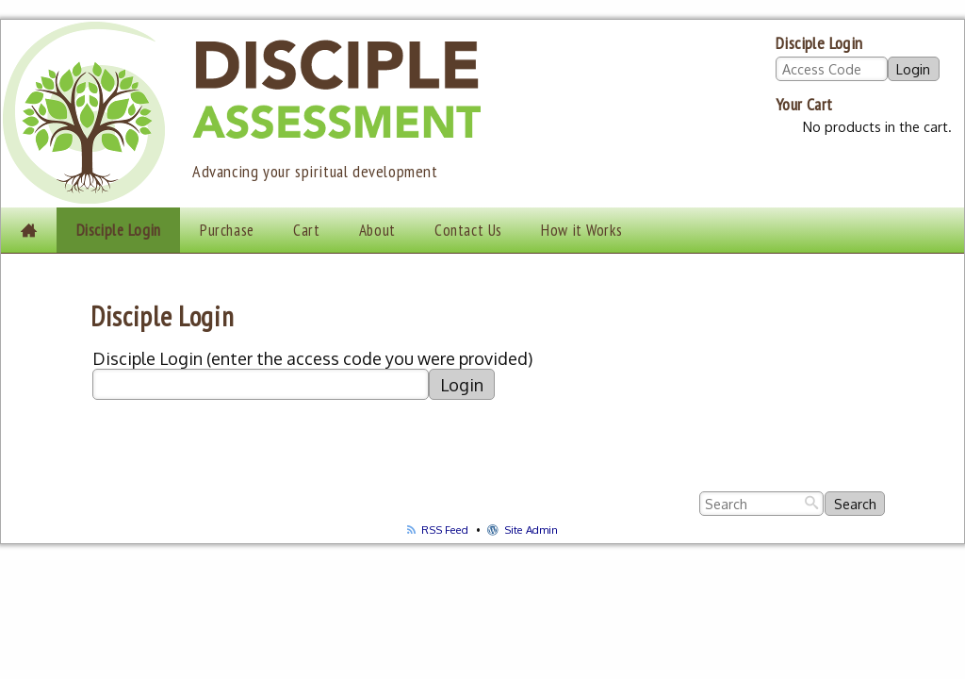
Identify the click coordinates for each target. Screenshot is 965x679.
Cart (306, 230)
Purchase (227, 230)
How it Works (581, 230)
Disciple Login (118, 230)
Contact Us (468, 230)
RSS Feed (437, 529)
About (377, 230)
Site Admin (522, 529)
